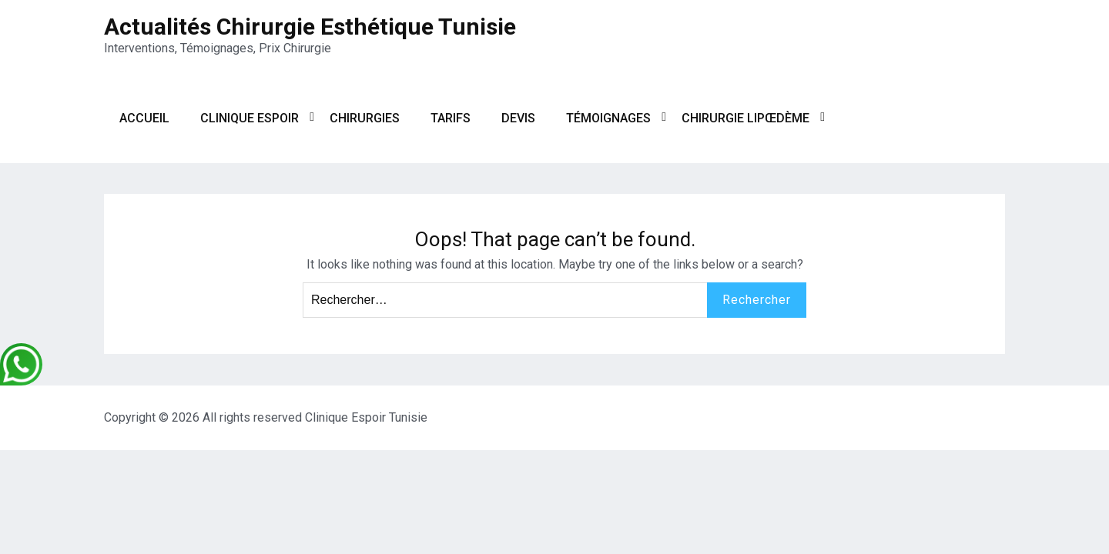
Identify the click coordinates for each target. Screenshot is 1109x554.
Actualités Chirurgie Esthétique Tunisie (310, 26)
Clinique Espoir (249, 118)
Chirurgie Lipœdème (745, 118)
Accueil (144, 118)
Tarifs (451, 118)
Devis (518, 118)
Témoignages (608, 118)
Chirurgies (365, 118)
